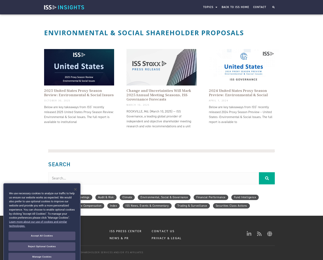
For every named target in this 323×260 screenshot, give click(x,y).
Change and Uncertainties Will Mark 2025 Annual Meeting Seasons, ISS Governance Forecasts (158, 95)
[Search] (267, 178)
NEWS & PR (119, 238)
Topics (210, 7)
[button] (273, 7)
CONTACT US (163, 231)
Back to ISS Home (235, 7)
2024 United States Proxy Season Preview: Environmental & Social (238, 92)
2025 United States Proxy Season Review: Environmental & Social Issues (79, 92)
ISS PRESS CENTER (126, 231)
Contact (259, 7)
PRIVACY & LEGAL (166, 238)
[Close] (75, 206)
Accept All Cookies (42, 252)
